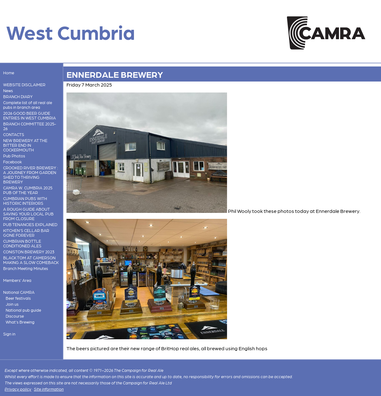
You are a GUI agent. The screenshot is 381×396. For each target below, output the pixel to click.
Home (8, 72)
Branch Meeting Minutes (25, 268)
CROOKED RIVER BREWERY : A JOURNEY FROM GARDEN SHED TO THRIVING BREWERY (30, 174)
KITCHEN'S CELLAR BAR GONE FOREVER (26, 232)
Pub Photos (14, 155)
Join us (12, 304)
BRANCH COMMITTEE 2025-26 (29, 126)
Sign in (9, 333)
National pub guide (23, 310)
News (8, 90)
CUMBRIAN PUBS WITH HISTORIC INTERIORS (25, 200)
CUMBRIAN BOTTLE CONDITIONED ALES (22, 243)
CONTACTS (13, 134)
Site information (49, 389)
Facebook (12, 161)
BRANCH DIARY (18, 96)
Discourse (15, 316)
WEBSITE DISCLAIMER (24, 84)
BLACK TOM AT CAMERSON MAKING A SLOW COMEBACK (31, 260)
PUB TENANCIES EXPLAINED (30, 224)
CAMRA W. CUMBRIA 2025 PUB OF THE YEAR (27, 190)
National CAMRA (18, 292)
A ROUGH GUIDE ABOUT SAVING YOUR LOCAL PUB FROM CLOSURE (28, 214)
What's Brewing (20, 321)
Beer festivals (18, 298)
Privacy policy (18, 389)
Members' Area (17, 280)
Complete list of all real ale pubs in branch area (27, 104)
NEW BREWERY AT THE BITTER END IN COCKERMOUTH (25, 145)
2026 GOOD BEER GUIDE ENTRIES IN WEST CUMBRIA (29, 115)
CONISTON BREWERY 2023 (28, 251)
